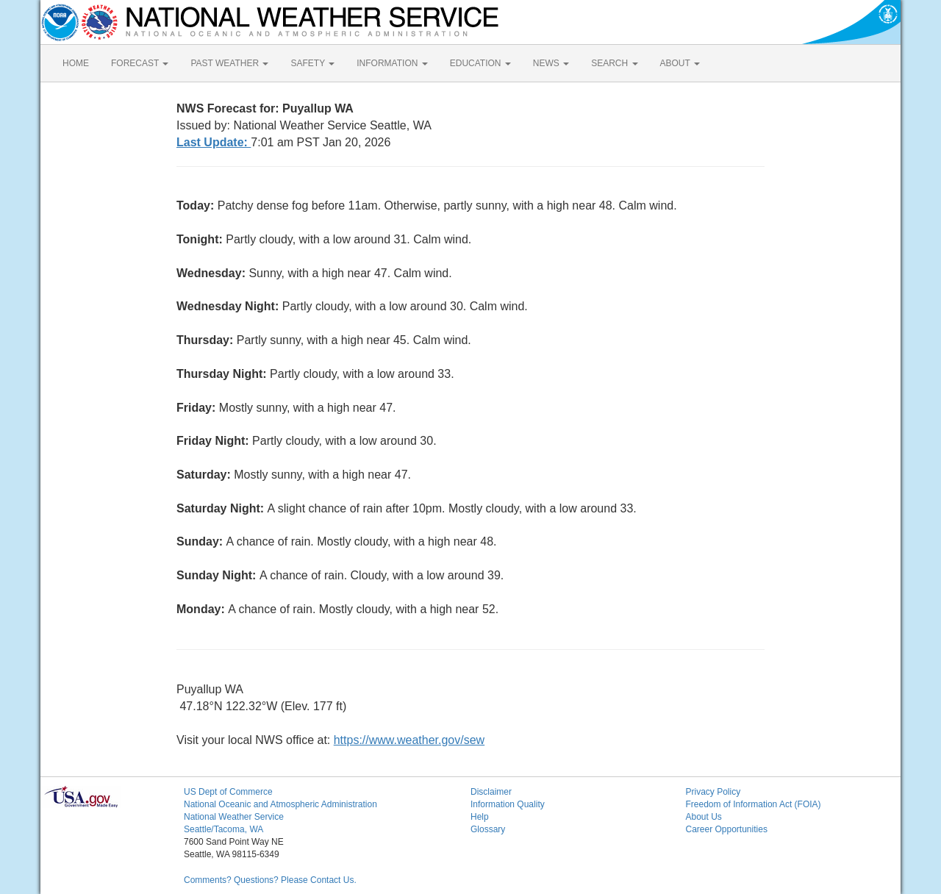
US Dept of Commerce (228, 792)
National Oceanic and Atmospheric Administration (280, 804)
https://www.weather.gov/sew (409, 740)
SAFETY (312, 63)
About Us (704, 817)
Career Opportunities (727, 829)
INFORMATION (392, 63)
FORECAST (139, 63)
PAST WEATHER (229, 63)
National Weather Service (234, 817)
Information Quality (507, 804)
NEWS (551, 63)
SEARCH (614, 63)
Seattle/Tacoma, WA (223, 829)
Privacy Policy (713, 792)
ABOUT (680, 63)
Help (479, 817)
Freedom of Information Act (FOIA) (753, 804)
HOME (75, 63)
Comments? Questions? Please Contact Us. (270, 880)
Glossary (487, 829)
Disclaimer (491, 792)
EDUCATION (480, 63)
